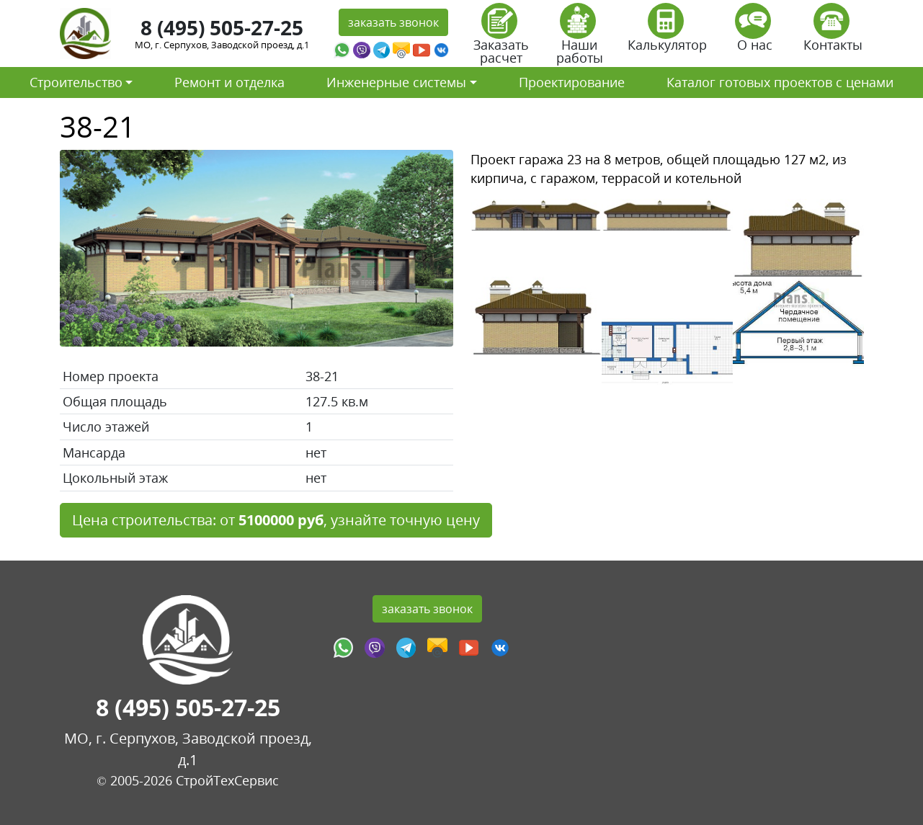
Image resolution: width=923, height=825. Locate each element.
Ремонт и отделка (229, 82)
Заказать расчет (501, 38)
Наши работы (579, 38)
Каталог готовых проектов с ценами (779, 82)
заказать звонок (393, 22)
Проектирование (572, 82)
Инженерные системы (396, 82)
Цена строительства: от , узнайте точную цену (276, 520)
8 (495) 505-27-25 (222, 27)
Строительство (76, 82)
